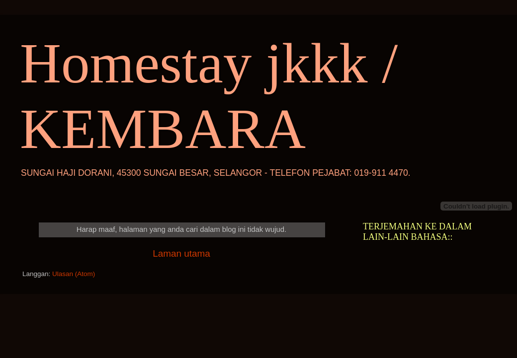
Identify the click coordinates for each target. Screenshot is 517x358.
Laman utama (181, 253)
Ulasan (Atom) (73, 274)
